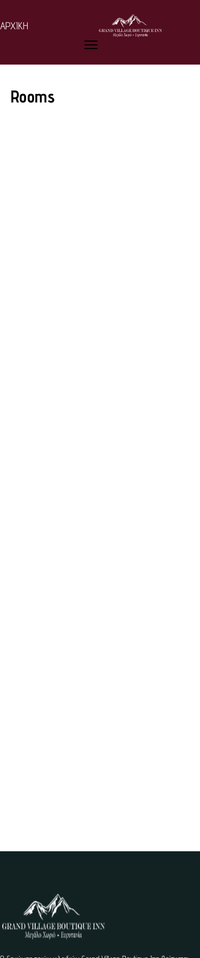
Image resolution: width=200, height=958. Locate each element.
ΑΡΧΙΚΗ (14, 25)
